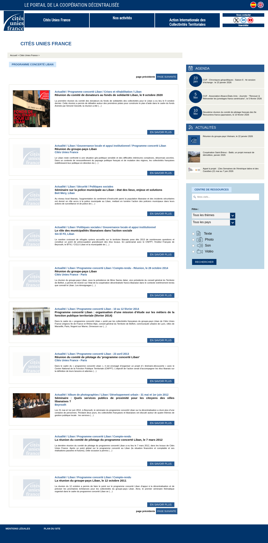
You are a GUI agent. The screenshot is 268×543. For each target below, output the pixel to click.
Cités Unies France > (30, 55)
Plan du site (52, 528)
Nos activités (122, 18)
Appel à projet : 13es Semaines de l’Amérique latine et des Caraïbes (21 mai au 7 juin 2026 (223, 173)
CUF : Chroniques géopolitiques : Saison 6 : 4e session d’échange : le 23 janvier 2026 (222, 80)
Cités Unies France (56, 20)
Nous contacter (243, 15)
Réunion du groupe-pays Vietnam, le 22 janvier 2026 (220, 141)
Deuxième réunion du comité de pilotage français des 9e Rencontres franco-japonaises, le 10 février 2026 (222, 112)
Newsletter (243, 25)
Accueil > (15, 55)
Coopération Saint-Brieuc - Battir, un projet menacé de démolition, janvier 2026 (221, 157)
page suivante (166, 76)
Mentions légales (18, 528)
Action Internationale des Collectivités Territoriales (187, 22)
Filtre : (195, 209)
